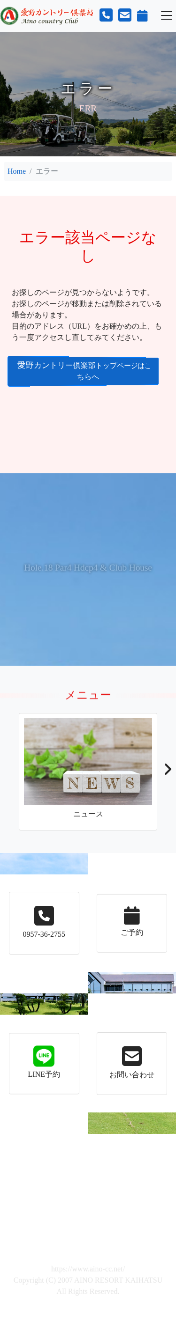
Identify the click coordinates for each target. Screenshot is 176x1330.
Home (17, 171)
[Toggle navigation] (166, 15)
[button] (167, 772)
